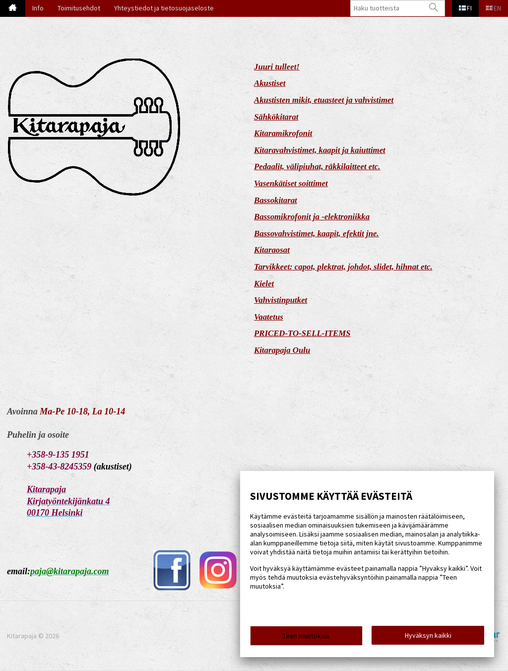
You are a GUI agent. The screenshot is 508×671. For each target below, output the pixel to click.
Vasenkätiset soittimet (291, 183)
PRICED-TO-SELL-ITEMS (302, 333)
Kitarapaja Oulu (282, 350)
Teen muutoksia (306, 637)
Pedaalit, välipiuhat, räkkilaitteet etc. (317, 166)
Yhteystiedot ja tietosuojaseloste (164, 7)
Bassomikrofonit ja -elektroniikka (312, 216)
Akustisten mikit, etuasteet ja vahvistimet (323, 100)
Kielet (264, 283)
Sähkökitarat (276, 117)
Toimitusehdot (79, 7)
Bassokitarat (275, 200)
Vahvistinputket (280, 300)
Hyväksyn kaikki (428, 636)
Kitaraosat (272, 250)
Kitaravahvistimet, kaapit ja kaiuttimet (319, 150)
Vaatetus (268, 317)
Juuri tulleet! (277, 66)
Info (38, 7)
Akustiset (269, 83)
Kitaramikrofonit (283, 133)
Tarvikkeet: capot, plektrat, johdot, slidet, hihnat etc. (343, 266)
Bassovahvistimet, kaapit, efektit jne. (316, 233)
